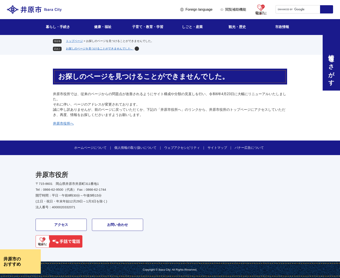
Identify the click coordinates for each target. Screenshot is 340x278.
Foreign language (198, 9)
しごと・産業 (192, 27)
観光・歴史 (237, 27)
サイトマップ (217, 147)
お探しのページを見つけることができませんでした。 (100, 48)
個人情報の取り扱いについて (135, 147)
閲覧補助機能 (235, 9)
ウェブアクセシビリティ (182, 147)
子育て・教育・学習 (147, 27)
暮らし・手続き (58, 27)
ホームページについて (90, 147)
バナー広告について (249, 147)
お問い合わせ (117, 225)
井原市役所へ (63, 123)
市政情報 (282, 27)
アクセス (61, 225)
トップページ (74, 41)
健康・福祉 (102, 27)
